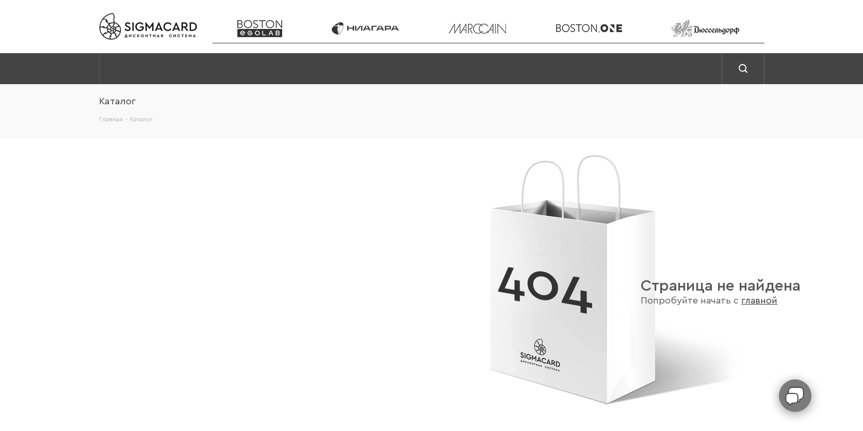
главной (759, 301)
